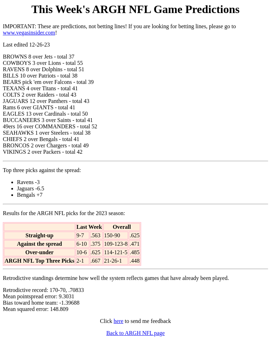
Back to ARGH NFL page (135, 333)
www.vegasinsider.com (29, 33)
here (119, 321)
